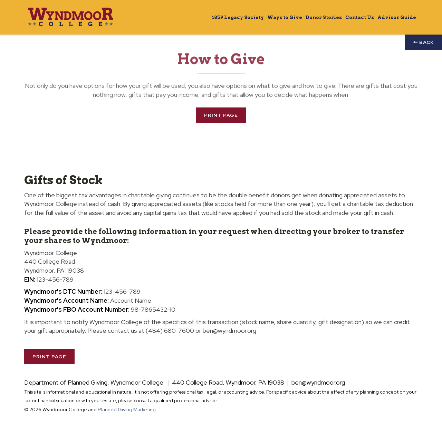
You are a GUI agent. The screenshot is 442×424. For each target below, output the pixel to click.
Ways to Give (284, 17)
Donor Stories (324, 17)
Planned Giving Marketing (127, 409)
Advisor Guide (396, 17)
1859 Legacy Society (238, 17)
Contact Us (359, 17)
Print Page (221, 115)
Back (423, 42)
